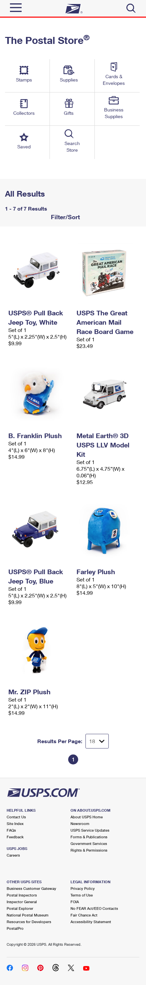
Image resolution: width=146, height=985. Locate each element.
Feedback (15, 837)
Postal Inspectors (22, 895)
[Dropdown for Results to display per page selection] (97, 741)
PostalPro (15, 928)
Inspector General (22, 902)
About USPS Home (87, 817)
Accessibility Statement (91, 921)
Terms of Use (82, 895)
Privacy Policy (83, 888)
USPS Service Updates (90, 830)
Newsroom (80, 823)
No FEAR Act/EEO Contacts (94, 908)
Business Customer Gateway (31, 888)
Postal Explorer (20, 908)
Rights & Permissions (89, 850)
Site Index (15, 823)
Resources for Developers (29, 921)
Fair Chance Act (84, 915)
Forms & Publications (89, 837)
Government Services (89, 843)
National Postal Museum (28, 915)
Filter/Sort (64, 217)
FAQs (11, 830)
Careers (13, 855)
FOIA (75, 902)
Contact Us (16, 817)
